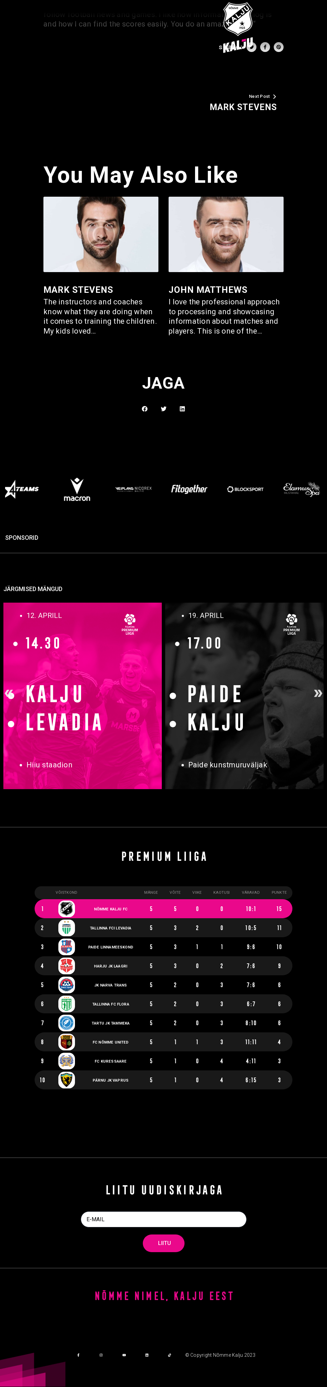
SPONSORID (21, 538)
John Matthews (208, 290)
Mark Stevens (78, 290)
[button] (144, 408)
